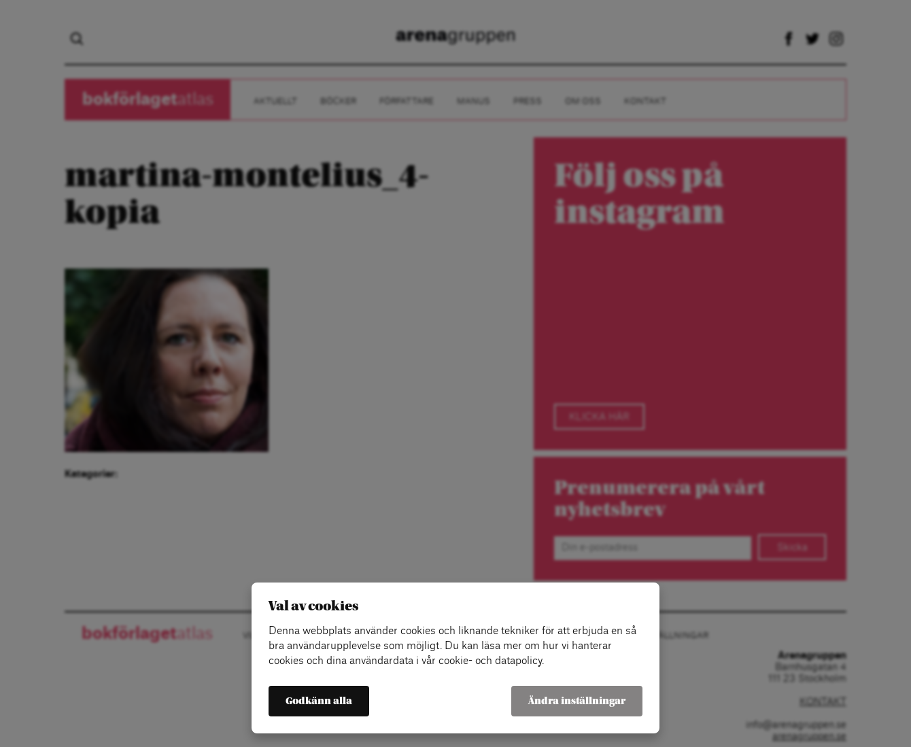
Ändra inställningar (576, 701)
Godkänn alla (319, 701)
